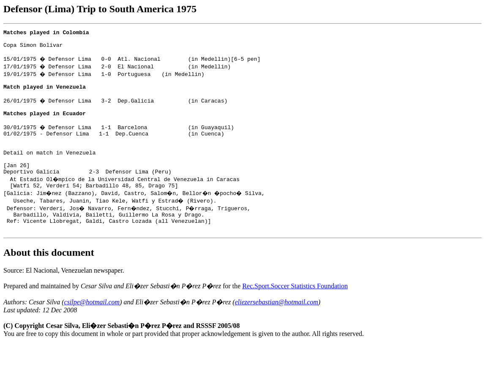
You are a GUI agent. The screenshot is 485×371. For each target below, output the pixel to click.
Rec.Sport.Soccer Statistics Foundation (295, 312)
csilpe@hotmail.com (92, 328)
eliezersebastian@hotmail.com (276, 328)
